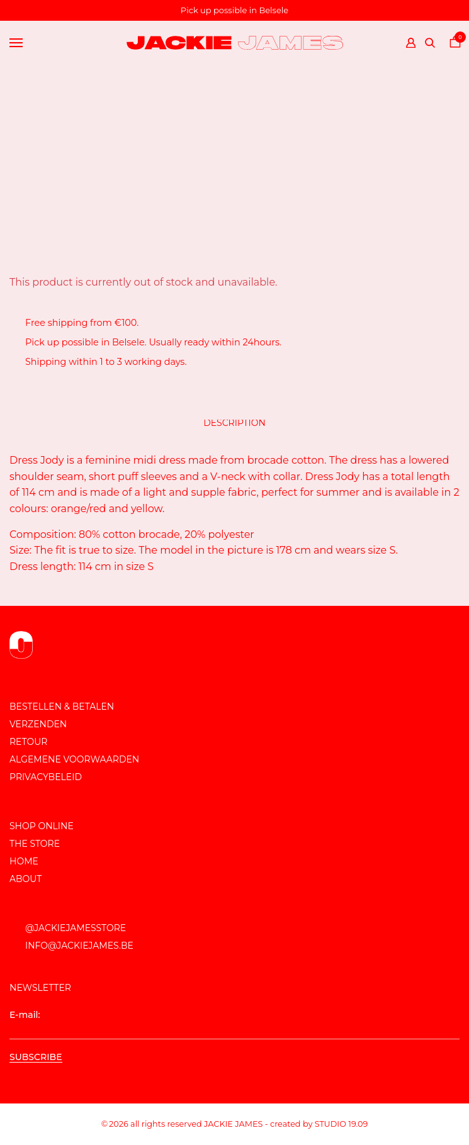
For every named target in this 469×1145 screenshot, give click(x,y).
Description (234, 422)
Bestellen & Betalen (61, 706)
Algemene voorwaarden (74, 759)
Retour (28, 741)
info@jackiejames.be (79, 945)
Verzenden (38, 724)
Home (23, 861)
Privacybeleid (45, 777)
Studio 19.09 (341, 1124)
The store (34, 843)
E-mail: (234, 1024)
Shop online (41, 826)
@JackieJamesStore (75, 928)
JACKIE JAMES (233, 1124)
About (25, 879)
